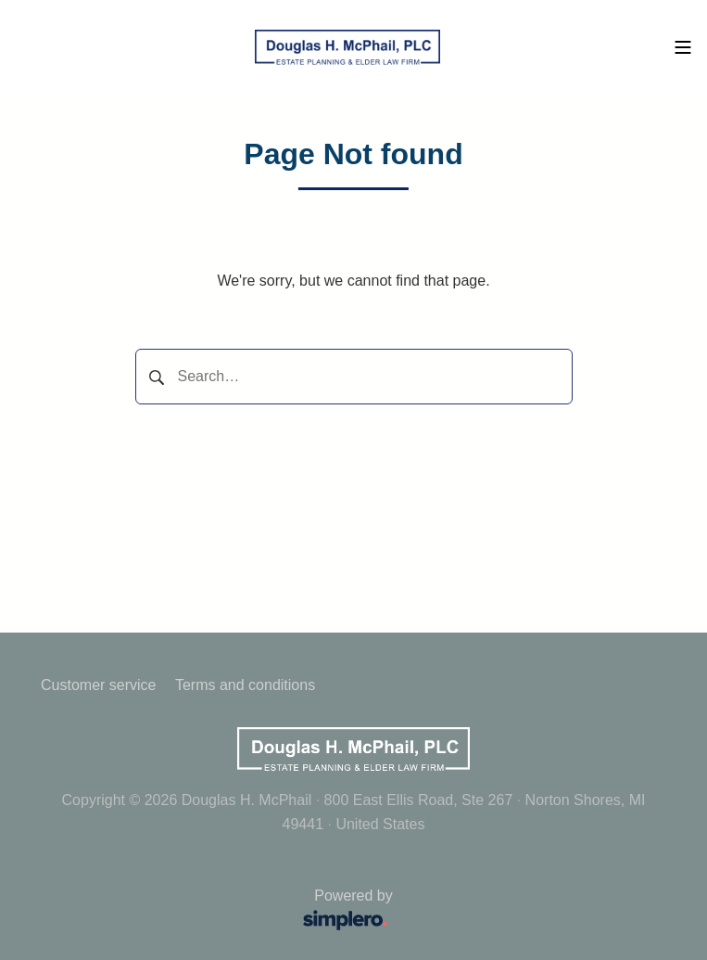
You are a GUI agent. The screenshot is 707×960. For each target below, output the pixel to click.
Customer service (98, 685)
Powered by (223, 911)
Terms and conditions (245, 685)
